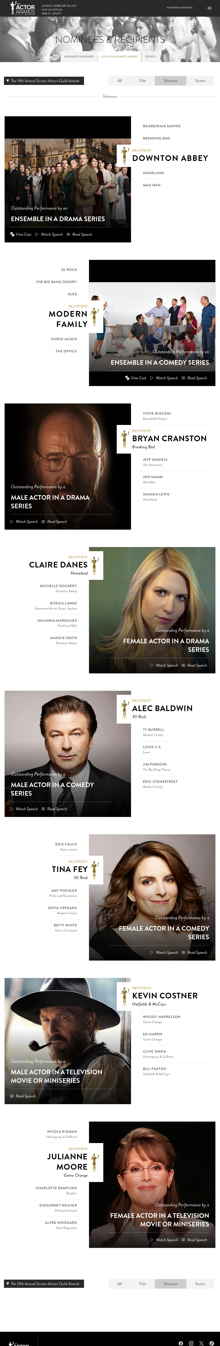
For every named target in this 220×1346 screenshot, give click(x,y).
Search (150, 56)
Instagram (191, 1343)
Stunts (200, 81)
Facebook (181, 1343)
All (120, 81)
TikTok (212, 1343)
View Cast (23, 234)
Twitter (201, 1343)
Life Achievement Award (120, 56)
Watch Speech (52, 234)
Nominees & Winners (179, 7)
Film (142, 81)
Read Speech (82, 234)
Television (170, 81)
